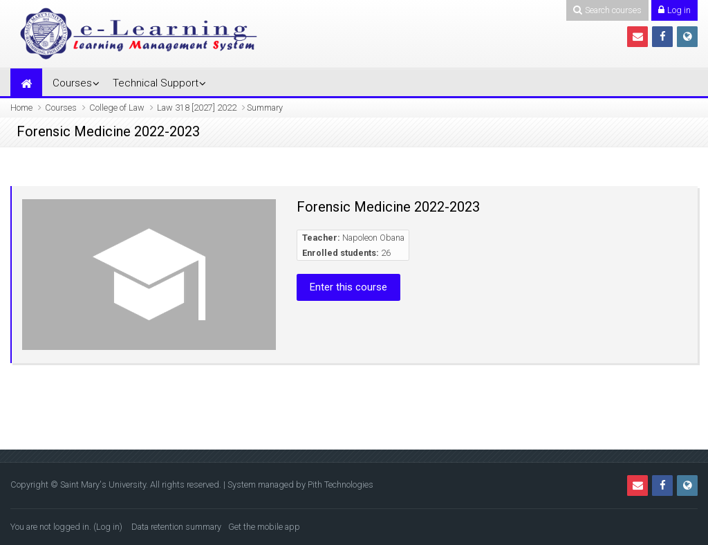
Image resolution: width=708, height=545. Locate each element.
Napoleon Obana (373, 237)
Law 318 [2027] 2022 (196, 107)
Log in (108, 526)
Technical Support (155, 83)
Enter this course (348, 287)
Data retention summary (176, 526)
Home (21, 107)
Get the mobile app (264, 526)
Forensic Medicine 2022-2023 (388, 206)
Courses (72, 83)
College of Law (117, 107)
